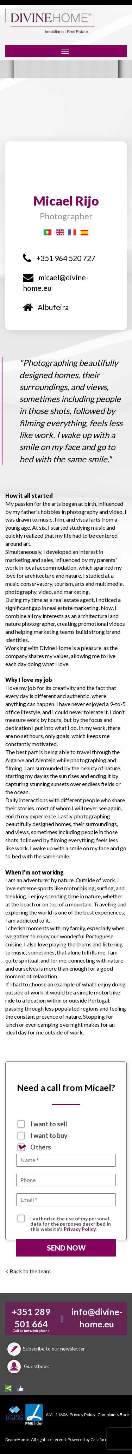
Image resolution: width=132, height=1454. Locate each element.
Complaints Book (114, 1414)
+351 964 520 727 (59, 258)
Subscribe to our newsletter (45, 1349)
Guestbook (27, 1366)
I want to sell (48, 1124)
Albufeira (46, 307)
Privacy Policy (79, 1229)
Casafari (98, 1439)
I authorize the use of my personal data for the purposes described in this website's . (70, 1219)
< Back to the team (28, 1271)
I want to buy (49, 1135)
